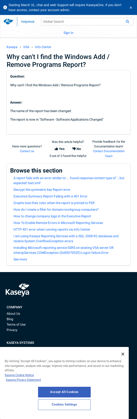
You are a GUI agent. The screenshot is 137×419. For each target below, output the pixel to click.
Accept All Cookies (64, 392)
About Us (13, 313)
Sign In (68, 33)
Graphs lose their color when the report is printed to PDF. (54, 203)
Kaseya (12, 47)
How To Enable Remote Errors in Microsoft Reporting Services (58, 223)
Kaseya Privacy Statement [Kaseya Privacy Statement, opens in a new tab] (23, 380)
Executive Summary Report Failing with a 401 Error (50, 196)
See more (20, 259)
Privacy (12, 330)
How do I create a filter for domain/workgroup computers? (56, 209)
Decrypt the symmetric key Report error (41, 189)
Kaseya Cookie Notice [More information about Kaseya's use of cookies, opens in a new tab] (19, 375)
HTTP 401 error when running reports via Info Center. (52, 229)
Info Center (43, 47)
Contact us (27, 151)
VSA (26, 47)
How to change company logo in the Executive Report (52, 216)
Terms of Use (16, 324)
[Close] (123, 354)
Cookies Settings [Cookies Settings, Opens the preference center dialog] (64, 404)
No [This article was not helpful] (79, 149)
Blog (10, 319)
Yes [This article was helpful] (61, 149)
